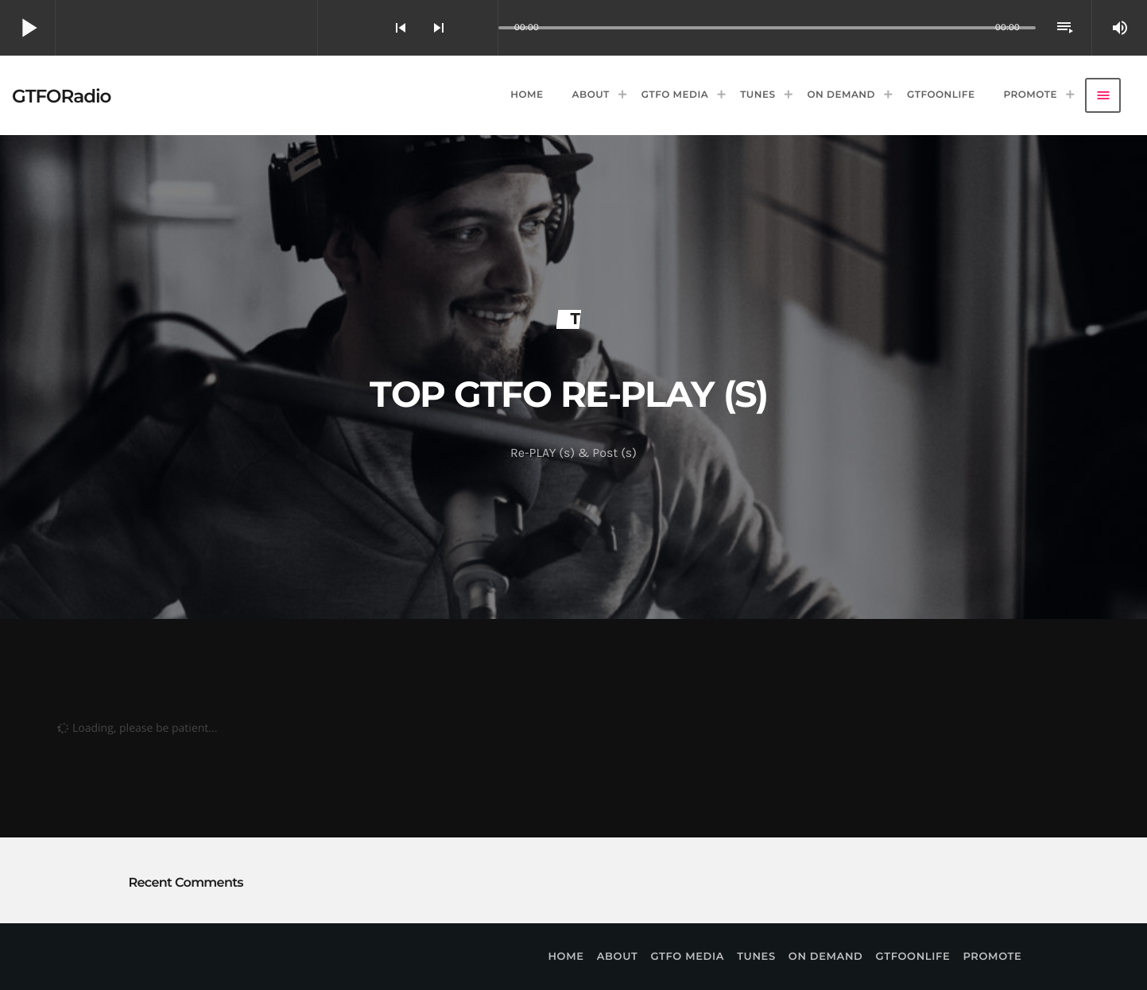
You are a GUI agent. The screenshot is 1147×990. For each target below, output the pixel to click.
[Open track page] (482, 28)
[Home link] (61, 95)
